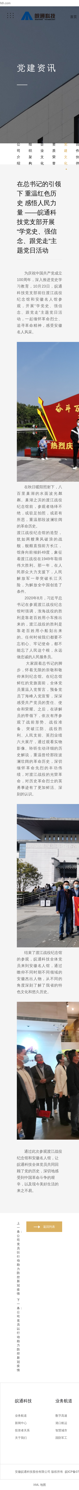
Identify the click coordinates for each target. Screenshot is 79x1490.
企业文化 (42, 154)
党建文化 (65, 154)
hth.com (5, 3)
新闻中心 (21, 1423)
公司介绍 (18, 154)
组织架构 (30, 154)
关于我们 (21, 1437)
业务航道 (21, 1415)
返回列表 (49, 1226)
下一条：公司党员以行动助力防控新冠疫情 (20, 1335)
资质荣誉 (54, 154)
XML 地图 (39, 1484)
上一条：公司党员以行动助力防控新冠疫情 (20, 1258)
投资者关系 (22, 1430)
